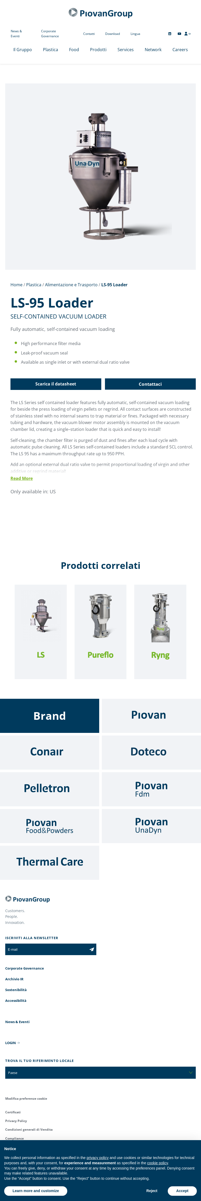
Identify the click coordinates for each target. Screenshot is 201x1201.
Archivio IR (14, 979)
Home (16, 285)
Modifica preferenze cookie (26, 1098)
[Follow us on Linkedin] (169, 33)
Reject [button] (151, 1191)
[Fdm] (151, 789)
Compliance (14, 1138)
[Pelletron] (49, 789)
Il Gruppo (22, 49)
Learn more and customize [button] (36, 1191)
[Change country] (151, 33)
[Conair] (49, 753)
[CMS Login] (187, 33)
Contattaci (150, 384)
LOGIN (10, 1042)
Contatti (89, 33)
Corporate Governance (50, 33)
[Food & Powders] (49, 826)
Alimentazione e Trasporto (71, 285)
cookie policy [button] (157, 1163)
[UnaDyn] (151, 826)
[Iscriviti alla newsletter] (91, 949)
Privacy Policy (16, 1121)
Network (153, 49)
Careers (180, 49)
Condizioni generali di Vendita (29, 1129)
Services (126, 49)
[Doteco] (151, 753)
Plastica (50, 49)
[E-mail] (46, 949)
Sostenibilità (16, 989)
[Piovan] (151, 716)
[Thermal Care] (49, 863)
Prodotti (98, 49)
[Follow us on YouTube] (179, 33)
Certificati (13, 1112)
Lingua (135, 33)
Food (74, 49)
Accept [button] (182, 1191)
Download (112, 33)
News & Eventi (16, 33)
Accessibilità (15, 1000)
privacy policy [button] (98, 1158)
